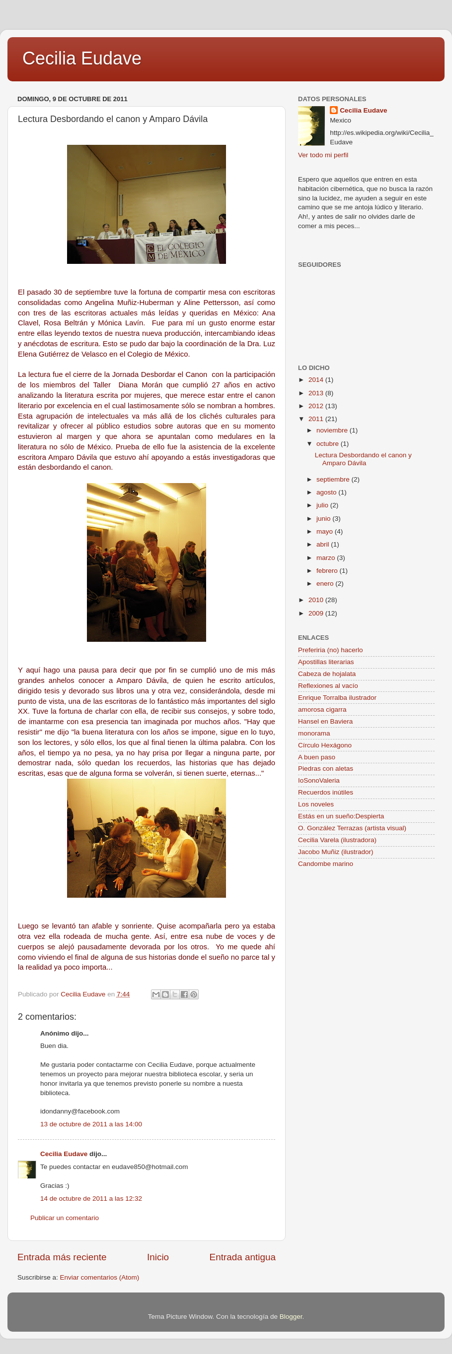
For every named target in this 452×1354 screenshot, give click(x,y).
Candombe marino (325, 863)
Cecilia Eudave (82, 58)
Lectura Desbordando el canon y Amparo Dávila (363, 459)
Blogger (291, 1316)
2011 (316, 419)
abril (323, 544)
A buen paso (316, 757)
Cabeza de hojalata (327, 673)
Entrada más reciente (62, 1257)
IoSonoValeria (319, 780)
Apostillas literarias (326, 662)
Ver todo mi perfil (323, 155)
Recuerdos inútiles (325, 792)
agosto (327, 492)
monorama (314, 733)
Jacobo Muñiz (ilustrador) (336, 852)
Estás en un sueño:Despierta (341, 816)
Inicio (158, 1257)
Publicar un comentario (64, 1218)
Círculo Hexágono (325, 745)
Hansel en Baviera (325, 721)
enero (325, 583)
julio (323, 505)
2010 (316, 600)
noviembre (333, 430)
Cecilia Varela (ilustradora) (337, 840)
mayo (325, 531)
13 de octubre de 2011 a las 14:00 (91, 1124)
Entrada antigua (243, 1257)
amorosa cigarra (322, 709)
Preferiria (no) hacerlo (330, 650)
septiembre (334, 479)
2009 (316, 613)
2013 (316, 393)
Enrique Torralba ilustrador (337, 697)
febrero (328, 570)
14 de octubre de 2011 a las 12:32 (91, 1198)
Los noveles (316, 804)
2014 (316, 379)
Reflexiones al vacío (328, 685)
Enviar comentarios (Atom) (100, 1277)
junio (324, 518)
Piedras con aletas (325, 768)
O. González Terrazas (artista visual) (352, 828)
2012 (316, 406)
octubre (328, 443)
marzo (326, 557)
